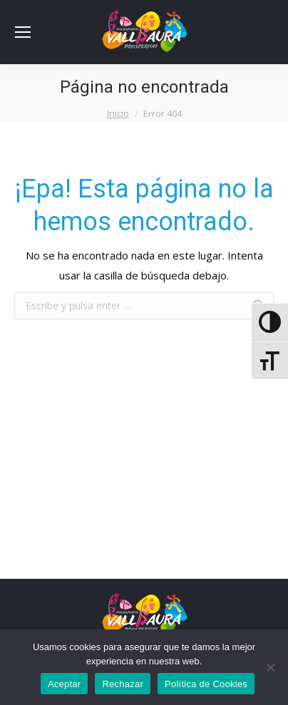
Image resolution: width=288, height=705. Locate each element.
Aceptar (64, 684)
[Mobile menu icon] (22, 32)
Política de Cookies (206, 684)
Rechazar (122, 684)
